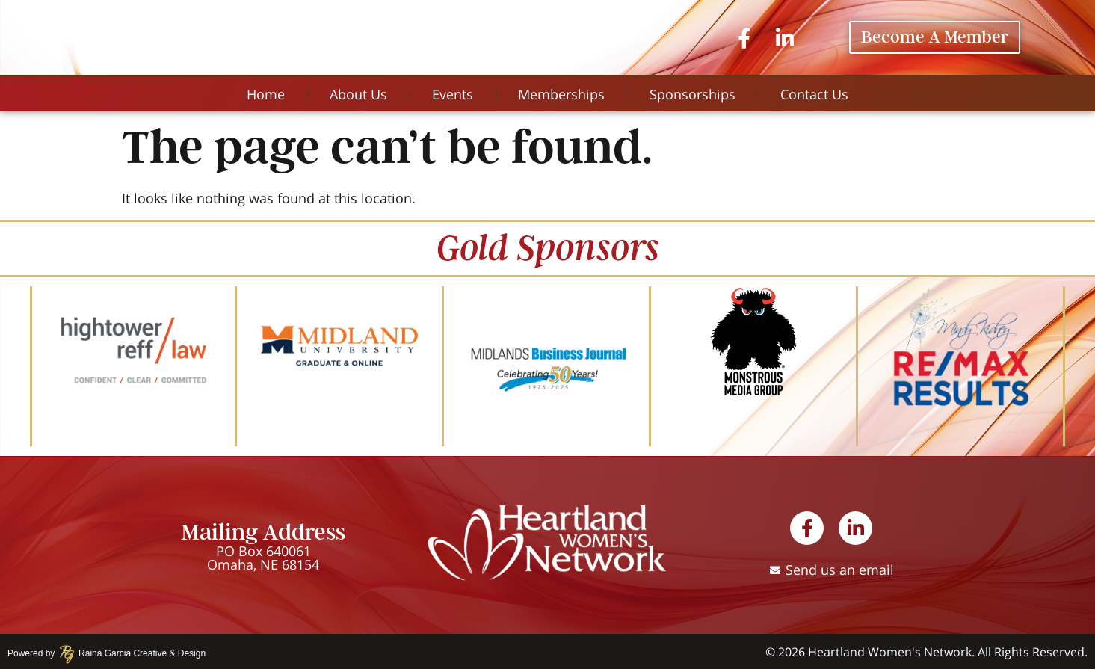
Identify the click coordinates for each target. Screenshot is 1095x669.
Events (452, 94)
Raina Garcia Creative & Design (137, 653)
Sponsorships (692, 94)
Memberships (561, 94)
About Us (358, 94)
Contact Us (814, 94)
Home (266, 94)
